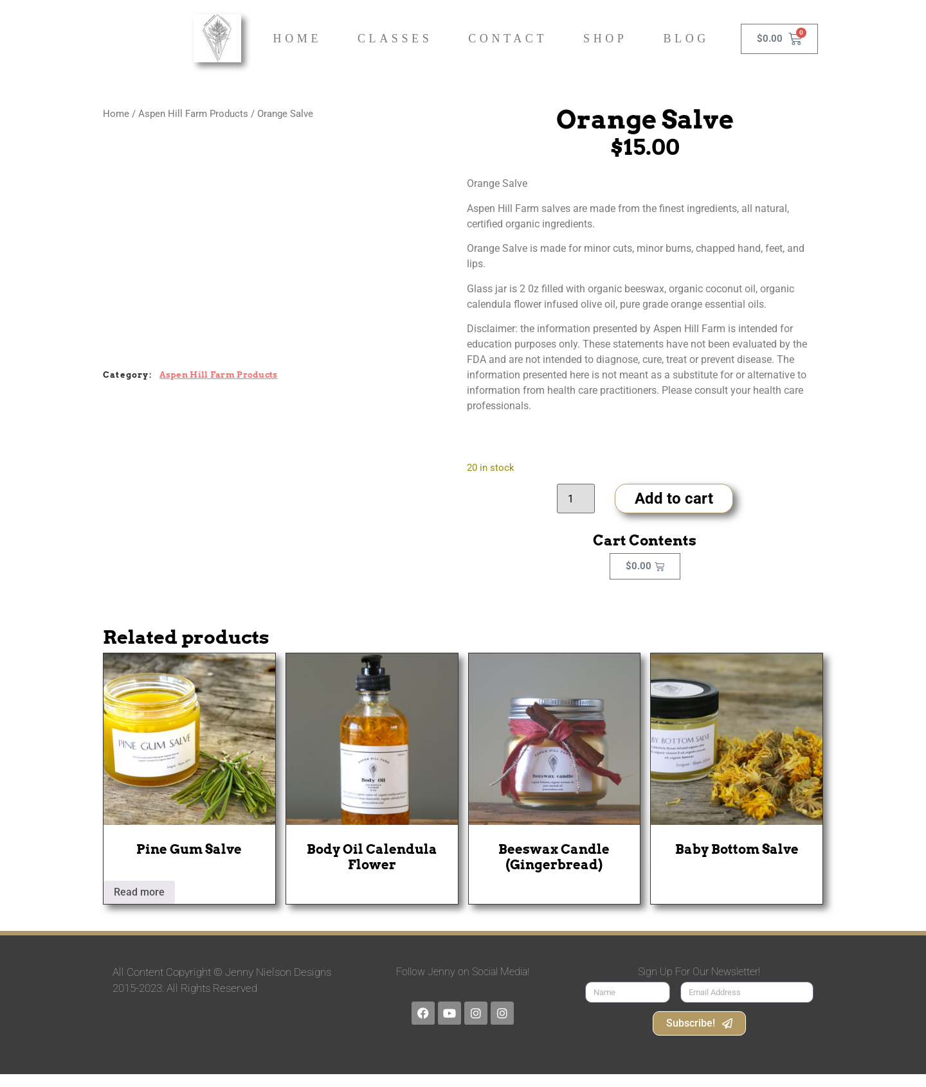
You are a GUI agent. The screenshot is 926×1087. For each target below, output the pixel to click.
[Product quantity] (575, 498)
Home (297, 38)
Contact (507, 38)
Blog (686, 38)
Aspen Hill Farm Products (193, 113)
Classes (395, 38)
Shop (605, 38)
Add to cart (674, 499)
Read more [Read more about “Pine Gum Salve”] (139, 892)
